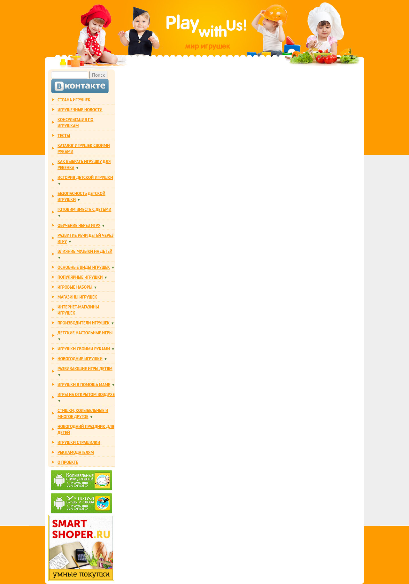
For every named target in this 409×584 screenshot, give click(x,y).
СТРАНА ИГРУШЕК (74, 100)
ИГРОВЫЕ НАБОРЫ (75, 287)
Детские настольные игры (85, 333)
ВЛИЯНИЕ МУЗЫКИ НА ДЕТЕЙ (85, 251)
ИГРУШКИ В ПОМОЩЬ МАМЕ (84, 384)
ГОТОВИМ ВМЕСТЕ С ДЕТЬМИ (84, 209)
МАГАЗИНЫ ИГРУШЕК (77, 297)
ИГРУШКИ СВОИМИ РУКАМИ (84, 349)
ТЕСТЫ (64, 135)
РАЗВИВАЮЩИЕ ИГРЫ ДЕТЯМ (85, 368)
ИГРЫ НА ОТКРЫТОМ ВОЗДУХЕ (86, 394)
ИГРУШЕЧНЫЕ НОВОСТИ (80, 110)
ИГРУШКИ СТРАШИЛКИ (79, 442)
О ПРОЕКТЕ (68, 462)
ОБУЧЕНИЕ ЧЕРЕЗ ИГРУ (79, 225)
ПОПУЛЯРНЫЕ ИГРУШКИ (80, 277)
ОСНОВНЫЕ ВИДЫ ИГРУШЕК (84, 267)
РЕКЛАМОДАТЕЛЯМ (76, 452)
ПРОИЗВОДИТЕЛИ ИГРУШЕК (84, 323)
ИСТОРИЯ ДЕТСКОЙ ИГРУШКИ (85, 177)
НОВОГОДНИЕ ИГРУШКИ (80, 359)
